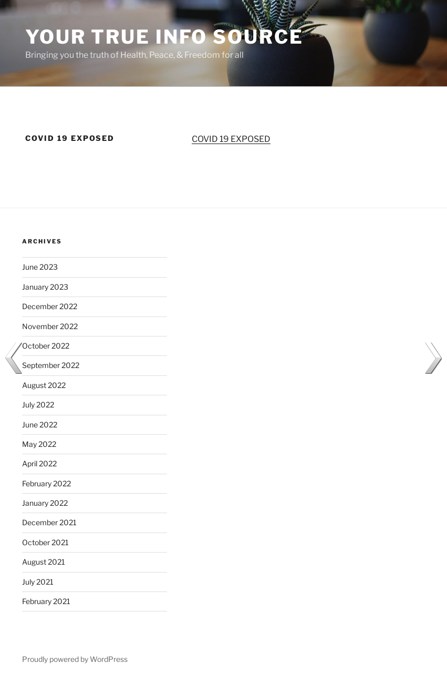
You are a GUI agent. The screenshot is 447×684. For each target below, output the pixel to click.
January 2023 (45, 286)
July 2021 (38, 581)
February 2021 (46, 601)
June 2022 (39, 424)
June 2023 (40, 266)
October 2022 (45, 345)
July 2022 (38, 404)
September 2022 (50, 365)
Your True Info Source (164, 36)
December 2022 (49, 306)
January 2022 (45, 502)
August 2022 (44, 385)
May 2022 (39, 444)
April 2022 (39, 463)
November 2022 (50, 326)
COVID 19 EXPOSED (231, 139)
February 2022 (46, 483)
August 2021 (43, 561)
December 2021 (49, 522)
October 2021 (45, 542)
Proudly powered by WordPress (75, 659)
